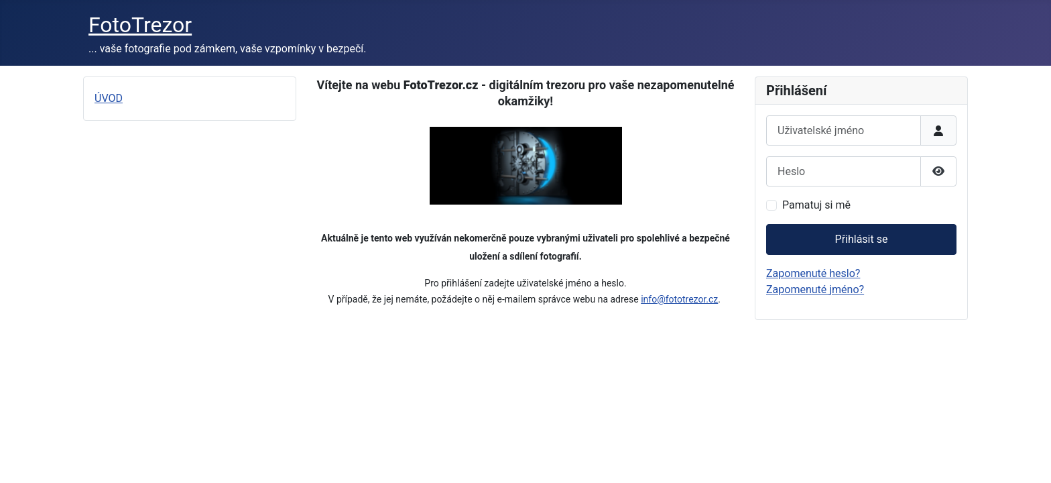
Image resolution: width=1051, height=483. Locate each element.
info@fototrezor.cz (679, 299)
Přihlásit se (861, 239)
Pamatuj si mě (816, 205)
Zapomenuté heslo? (813, 273)
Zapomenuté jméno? (815, 289)
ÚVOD (109, 98)
